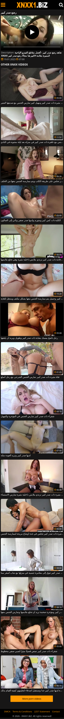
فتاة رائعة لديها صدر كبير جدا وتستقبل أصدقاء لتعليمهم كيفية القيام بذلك (32, 690)
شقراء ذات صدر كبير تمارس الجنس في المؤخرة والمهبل (27, 416)
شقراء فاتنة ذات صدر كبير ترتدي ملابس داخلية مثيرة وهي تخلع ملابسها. (32, 259)
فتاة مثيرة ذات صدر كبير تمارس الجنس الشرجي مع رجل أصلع (30, 377)
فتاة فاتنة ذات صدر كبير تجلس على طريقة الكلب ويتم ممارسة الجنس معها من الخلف (32, 181)
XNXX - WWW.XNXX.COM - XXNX (32, 5)
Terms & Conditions (22, 711)
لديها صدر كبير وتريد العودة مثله (16, 455)
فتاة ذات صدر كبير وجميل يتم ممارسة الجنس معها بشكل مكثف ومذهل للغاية (32, 299)
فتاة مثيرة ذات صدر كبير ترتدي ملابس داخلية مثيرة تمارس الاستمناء (32, 495)
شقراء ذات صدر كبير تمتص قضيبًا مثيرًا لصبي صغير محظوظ (29, 651)
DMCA (7, 711)
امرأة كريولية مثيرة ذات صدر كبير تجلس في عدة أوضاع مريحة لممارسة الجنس (32, 534)
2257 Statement (42, 711)
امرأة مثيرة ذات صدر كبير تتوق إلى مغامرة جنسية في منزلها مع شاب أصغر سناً (32, 573)
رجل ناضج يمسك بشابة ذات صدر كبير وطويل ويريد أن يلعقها (29, 338)
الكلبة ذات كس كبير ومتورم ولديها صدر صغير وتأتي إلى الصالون (31, 220)
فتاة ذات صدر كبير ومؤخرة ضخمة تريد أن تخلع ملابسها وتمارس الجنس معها (32, 612)
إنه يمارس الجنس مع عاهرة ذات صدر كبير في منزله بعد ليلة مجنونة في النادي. (32, 142)
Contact (56, 711)
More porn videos (31, 698)
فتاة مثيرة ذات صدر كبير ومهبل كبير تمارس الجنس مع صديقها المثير (32, 103)
